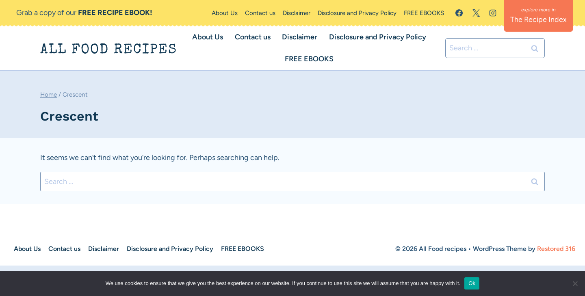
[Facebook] (459, 13)
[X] (476, 13)
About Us (225, 13)
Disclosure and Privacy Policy (357, 13)
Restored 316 (556, 249)
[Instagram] (492, 13)
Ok (471, 283)
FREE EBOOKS (424, 13)
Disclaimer (296, 13)
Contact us (260, 13)
